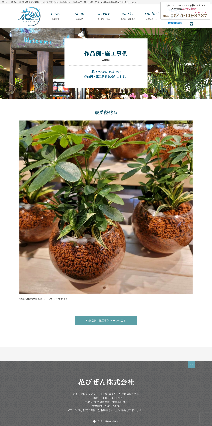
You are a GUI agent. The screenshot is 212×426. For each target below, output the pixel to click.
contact (152, 15)
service (103, 15)
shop (79, 15)
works (127, 15)
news (55, 15)
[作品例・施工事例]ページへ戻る (106, 320)
